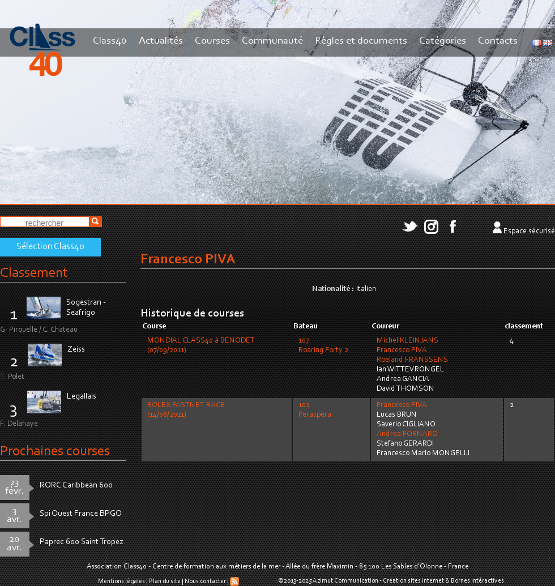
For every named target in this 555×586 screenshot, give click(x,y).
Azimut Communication (345, 581)
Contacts (498, 41)
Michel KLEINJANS (407, 341)
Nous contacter (205, 581)
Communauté (272, 41)
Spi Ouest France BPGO (81, 514)
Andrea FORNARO (407, 434)
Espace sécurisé (529, 232)
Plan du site (165, 581)
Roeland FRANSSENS (412, 360)
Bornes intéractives (477, 581)
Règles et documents (361, 41)
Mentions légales (121, 581)
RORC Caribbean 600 (76, 485)
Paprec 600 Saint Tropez (81, 542)
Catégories (442, 41)
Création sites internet (413, 581)
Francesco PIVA (402, 350)
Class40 (110, 41)
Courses (212, 41)
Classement (34, 273)
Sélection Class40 (50, 246)
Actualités (161, 41)
